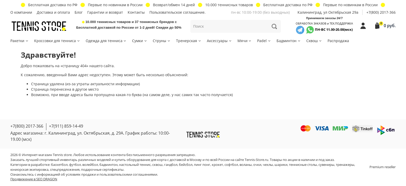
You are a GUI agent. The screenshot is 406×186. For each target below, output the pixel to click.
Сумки (139, 40)
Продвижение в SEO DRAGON (33, 179)
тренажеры (345, 164)
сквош (157, 164)
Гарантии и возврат (105, 12)
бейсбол (185, 164)
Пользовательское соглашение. (177, 12)
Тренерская (188, 40)
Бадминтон (289, 40)
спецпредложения (64, 169)
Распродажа (338, 40)
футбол (75, 164)
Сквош (314, 40)
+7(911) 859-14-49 (66, 126)
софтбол (231, 164)
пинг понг (202, 164)
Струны (162, 40)
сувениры (326, 164)
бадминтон (108, 164)
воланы (246, 164)
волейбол (90, 164)
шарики (280, 164)
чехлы (268, 164)
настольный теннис (135, 164)
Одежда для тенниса (106, 40)
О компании (21, 12)
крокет (217, 164)
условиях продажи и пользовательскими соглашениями (111, 174)
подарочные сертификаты (102, 169)
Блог (79, 12)
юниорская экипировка (29, 169)
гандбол (170, 164)
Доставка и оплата (53, 12)
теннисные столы (303, 164)
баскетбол (59, 164)
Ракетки (19, 40)
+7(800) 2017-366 (381, 12)
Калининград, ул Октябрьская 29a (328, 12)
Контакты (136, 12)
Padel (264, 40)
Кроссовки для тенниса (57, 40)
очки (257, 164)
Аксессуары (219, 40)
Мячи (244, 40)
